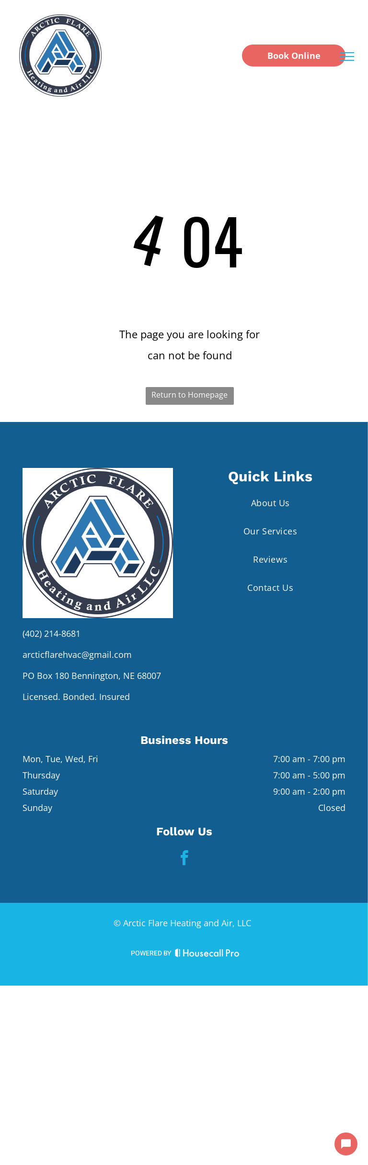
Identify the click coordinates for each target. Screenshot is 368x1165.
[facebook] (184, 859)
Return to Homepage (189, 394)
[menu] (346, 56)
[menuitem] (270, 502)
